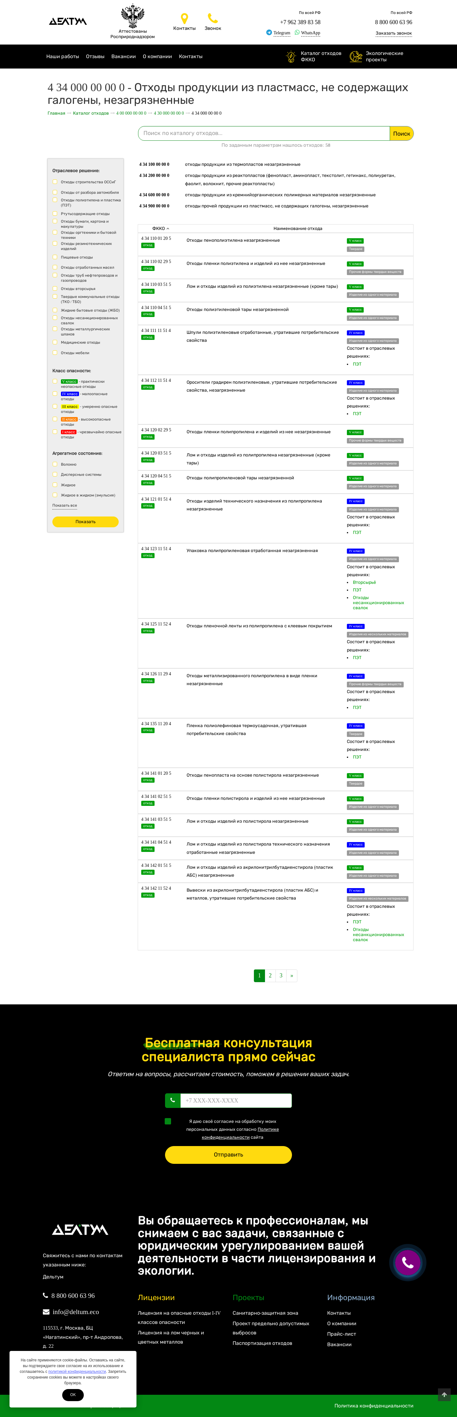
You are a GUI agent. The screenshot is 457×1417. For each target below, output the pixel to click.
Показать (86, 521)
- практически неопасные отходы (82, 384)
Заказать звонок (394, 33)
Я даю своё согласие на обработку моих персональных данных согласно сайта (224, 1129)
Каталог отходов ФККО (321, 56)
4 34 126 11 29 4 (156, 673)
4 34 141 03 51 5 (156, 819)
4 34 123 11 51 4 (156, 548)
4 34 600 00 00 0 (154, 194)
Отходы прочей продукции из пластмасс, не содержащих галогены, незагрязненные (276, 206)
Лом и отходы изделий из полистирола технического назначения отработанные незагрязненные (258, 848)
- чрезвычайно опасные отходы (91, 434)
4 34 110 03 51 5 (156, 284)
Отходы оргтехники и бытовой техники (88, 235)
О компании (157, 56)
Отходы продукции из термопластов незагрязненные (243, 164)
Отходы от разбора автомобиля (90, 192)
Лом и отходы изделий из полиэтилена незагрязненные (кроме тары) (262, 286)
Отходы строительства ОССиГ (88, 182)
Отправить (228, 1154)
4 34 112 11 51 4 (156, 380)
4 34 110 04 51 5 (156, 307)
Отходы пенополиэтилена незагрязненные (233, 240)
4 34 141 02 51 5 (156, 796)
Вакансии (123, 56)
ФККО (160, 228)
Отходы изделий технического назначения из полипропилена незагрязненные (254, 505)
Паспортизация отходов (262, 1343)
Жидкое (68, 485)
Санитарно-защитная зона (265, 1313)
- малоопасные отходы (84, 396)
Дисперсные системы (81, 474)
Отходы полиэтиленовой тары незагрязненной (238, 309)
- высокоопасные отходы (86, 422)
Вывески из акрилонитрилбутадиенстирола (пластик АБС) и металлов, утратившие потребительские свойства (252, 894)
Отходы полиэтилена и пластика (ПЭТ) (91, 202)
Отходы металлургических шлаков (85, 331)
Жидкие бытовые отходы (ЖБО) (90, 310)
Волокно (68, 464)
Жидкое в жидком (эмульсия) (88, 495)
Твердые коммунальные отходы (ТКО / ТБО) (90, 299)
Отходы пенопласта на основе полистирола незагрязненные (253, 775)
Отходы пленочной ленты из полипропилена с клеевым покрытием (259, 626)
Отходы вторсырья (78, 289)
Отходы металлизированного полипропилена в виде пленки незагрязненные (252, 679)
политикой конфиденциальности (77, 1371)
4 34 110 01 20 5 (156, 238)
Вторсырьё (364, 582)
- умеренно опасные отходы (89, 409)
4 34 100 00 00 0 (154, 164)
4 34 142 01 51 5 (156, 865)
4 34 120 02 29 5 (156, 430)
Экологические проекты (384, 56)
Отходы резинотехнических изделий (86, 246)
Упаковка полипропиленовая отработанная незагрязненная (252, 550)
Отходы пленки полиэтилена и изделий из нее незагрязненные (256, 263)
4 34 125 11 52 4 (156, 624)
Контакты (190, 56)
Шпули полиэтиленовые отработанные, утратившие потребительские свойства (263, 336)
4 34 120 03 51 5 (156, 453)
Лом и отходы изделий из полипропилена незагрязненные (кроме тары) (258, 459)
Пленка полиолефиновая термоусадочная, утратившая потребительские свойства (247, 729)
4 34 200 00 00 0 (154, 175)
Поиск (401, 134)
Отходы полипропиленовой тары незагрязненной (240, 478)
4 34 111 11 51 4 (156, 330)
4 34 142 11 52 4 (156, 888)
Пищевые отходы (77, 257)
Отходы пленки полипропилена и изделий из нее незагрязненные (259, 431)
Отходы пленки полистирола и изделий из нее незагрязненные (256, 798)
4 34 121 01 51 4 (156, 499)
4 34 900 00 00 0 (154, 206)
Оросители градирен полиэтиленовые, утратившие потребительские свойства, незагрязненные (262, 386)
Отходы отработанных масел (87, 267)
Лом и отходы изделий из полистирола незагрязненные (247, 821)
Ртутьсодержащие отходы (85, 214)
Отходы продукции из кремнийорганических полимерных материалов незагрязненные (280, 194)
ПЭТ (357, 364)
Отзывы (95, 56)
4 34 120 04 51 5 (156, 476)
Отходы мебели (75, 353)
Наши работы (62, 56)
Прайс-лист (341, 1334)
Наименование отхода (298, 228)
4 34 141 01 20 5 (156, 773)
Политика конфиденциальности (374, 1405)
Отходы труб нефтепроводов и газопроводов (89, 278)
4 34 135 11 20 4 (156, 723)
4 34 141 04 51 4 (156, 842)
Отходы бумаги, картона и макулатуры (85, 224)
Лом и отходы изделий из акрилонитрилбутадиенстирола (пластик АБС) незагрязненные (260, 871)
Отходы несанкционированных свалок (89, 320)
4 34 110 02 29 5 (156, 261)
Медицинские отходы (80, 342)
